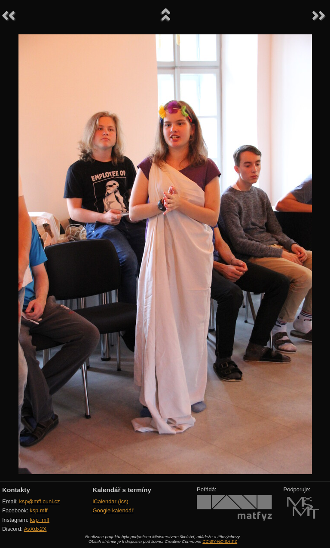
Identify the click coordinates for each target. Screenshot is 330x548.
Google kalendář (112, 510)
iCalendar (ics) (110, 501)
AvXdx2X (35, 529)
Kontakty (16, 489)
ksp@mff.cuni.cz (39, 501)
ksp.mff (39, 510)
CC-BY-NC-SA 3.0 (219, 541)
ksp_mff (39, 520)
